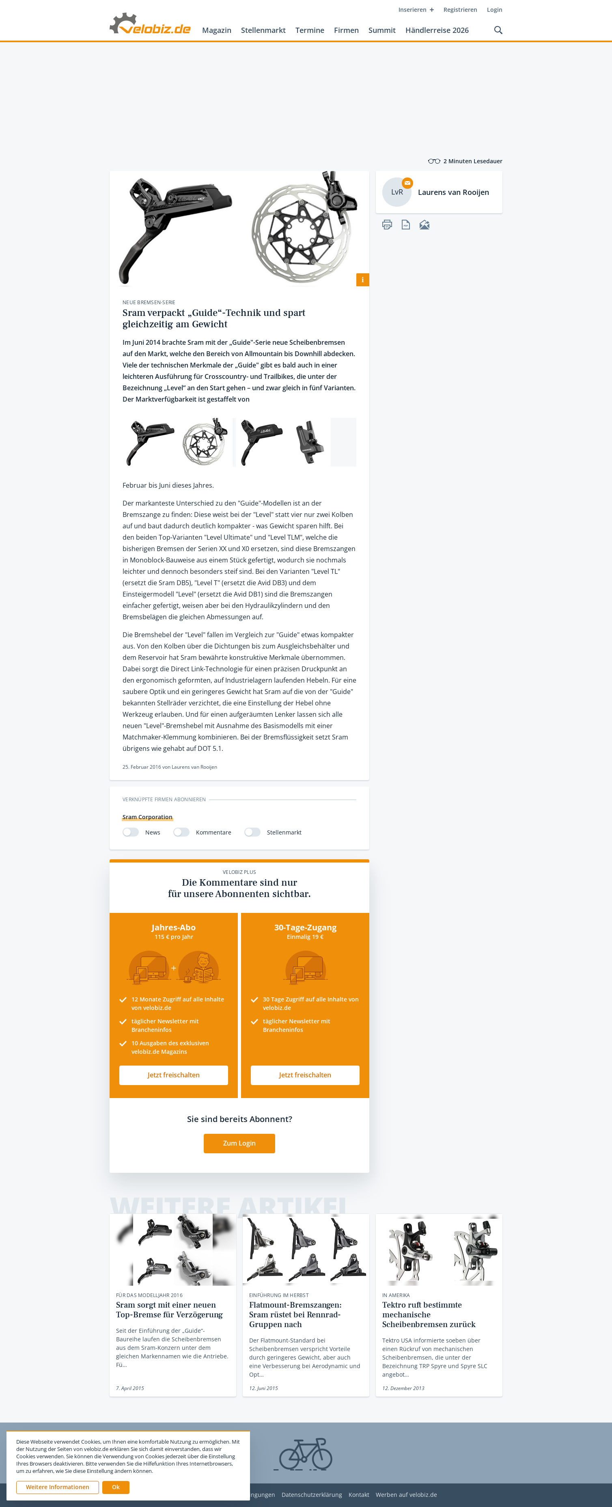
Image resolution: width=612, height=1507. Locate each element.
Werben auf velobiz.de (406, 1495)
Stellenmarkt (263, 30)
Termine (309, 30)
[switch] (131, 832)
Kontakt (359, 1495)
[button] (115, 1487)
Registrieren (460, 9)
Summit (382, 30)
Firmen (346, 30)
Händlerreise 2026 (437, 30)
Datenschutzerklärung (312, 1495)
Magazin (216, 30)
